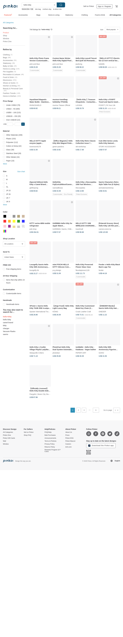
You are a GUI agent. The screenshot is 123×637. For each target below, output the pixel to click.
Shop (5, 36)
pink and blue (35, 64)
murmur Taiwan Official (61, 105)
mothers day (47, 9)
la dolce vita (57, 9)
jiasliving (79, 64)
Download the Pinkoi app (101, 446)
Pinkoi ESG (69, 438)
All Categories (8, 23)
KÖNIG (55, 311)
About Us (68, 432)
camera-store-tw (105, 229)
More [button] (5, 164)
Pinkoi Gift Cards (9, 438)
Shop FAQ (27, 435)
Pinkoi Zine (7, 41)
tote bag (38, 9)
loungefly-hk (34, 270)
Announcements (50, 438)
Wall (4, 441)
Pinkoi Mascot (70, 441)
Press (67, 435)
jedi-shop (33, 229)
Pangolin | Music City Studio (40, 394)
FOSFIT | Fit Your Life (107, 105)
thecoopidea (80, 188)
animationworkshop (106, 188)
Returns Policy (50, 447)
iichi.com (68, 447)
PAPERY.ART (81, 353)
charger (6, 328)
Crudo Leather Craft (83, 311)
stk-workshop (81, 146)
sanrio (5, 334)
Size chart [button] (21, 172)
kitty (5, 325)
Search (60, 4)
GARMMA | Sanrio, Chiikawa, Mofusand (68, 229)
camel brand (8, 323)
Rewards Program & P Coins (52, 450)
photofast (56, 353)
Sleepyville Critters (37, 353)
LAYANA (79, 105)
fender (101, 270)
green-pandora (58, 146)
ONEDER (102, 311)
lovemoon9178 (35, 146)
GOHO (101, 353)
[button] (23, 124)
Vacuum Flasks (9, 331)
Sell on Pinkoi (88, 6)
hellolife (102, 64)
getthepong (34, 188)
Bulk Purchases (50, 435)
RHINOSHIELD (35, 105)
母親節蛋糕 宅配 (27, 9)
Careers (68, 444)
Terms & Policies (50, 441)
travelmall (79, 229)
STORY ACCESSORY (107, 146)
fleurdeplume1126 (82, 270)
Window (6, 39)
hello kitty (7, 320)
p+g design (57, 270)
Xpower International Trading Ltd (42, 311)
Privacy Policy (49, 444)
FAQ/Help (48, 432)
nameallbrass (58, 188)
